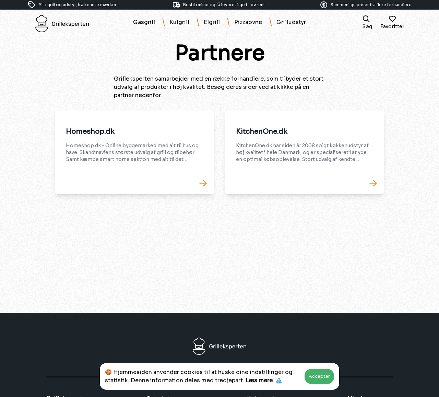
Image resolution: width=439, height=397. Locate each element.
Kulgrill (179, 22)
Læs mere (259, 380)
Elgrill (212, 22)
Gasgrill (144, 22)
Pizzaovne (248, 22)
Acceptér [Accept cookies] (319, 376)
